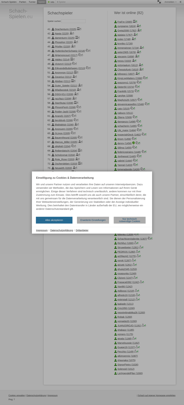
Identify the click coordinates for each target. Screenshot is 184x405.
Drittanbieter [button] (82, 230)
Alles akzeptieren (54, 220)
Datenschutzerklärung (61, 230)
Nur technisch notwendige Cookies (129, 220)
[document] (92, 195)
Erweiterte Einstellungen (93, 220)
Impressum (42, 230)
